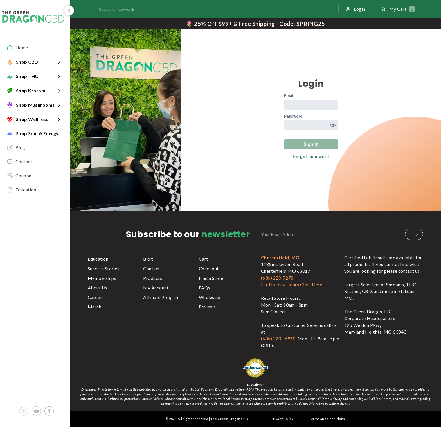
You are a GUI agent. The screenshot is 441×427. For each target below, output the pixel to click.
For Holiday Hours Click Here (291, 284)
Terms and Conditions (327, 419)
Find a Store (211, 278)
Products (152, 278)
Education (98, 258)
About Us (97, 287)
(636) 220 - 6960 (278, 338)
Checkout (209, 268)
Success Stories (103, 268)
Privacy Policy (282, 419)
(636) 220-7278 (277, 277)
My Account (155, 287)
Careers (96, 297)
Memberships (102, 278)
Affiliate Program (161, 297)
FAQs (204, 287)
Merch (94, 306)
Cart (203, 258)
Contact (151, 268)
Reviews (207, 306)
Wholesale (209, 297)
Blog (148, 258)
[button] (35, 62)
